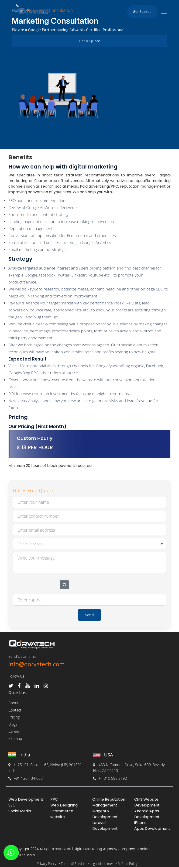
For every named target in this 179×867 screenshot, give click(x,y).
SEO (12, 803)
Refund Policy (128, 861)
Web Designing (64, 803)
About (13, 700)
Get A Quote (89, 40)
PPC (54, 797)
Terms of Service (73, 861)
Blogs (12, 722)
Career (14, 729)
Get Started (140, 11)
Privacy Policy (46, 861)
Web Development (25, 797)
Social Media (19, 808)
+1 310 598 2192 (110, 776)
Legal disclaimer (101, 861)
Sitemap (15, 736)
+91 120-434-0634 (26, 776)
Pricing (14, 715)
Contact (14, 707)
